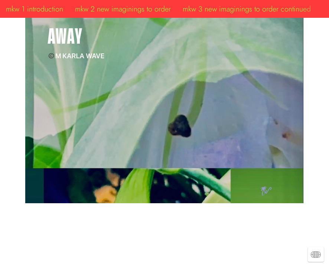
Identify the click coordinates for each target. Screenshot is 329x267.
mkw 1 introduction (34, 9)
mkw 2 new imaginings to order (123, 9)
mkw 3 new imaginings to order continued (247, 9)
